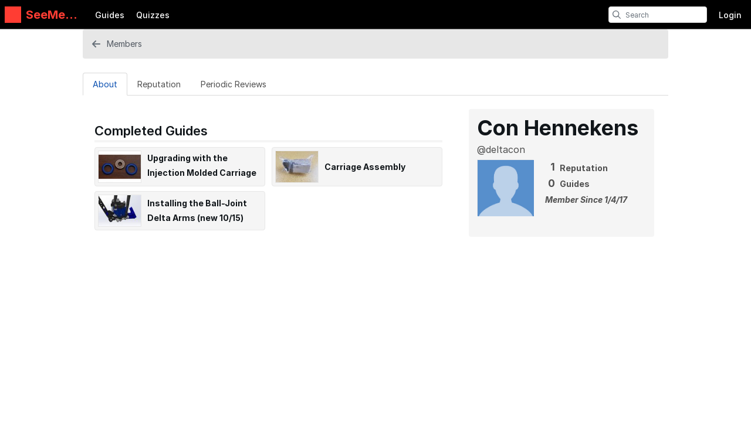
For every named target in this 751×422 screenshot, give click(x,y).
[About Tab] (105, 84)
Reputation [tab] (159, 84)
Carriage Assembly (364, 167)
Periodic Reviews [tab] (233, 84)
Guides (109, 15)
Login (730, 15)
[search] (616, 15)
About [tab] (105, 84)
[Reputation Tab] (159, 84)
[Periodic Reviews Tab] (233, 84)
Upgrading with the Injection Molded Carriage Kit (201, 172)
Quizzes (153, 15)
